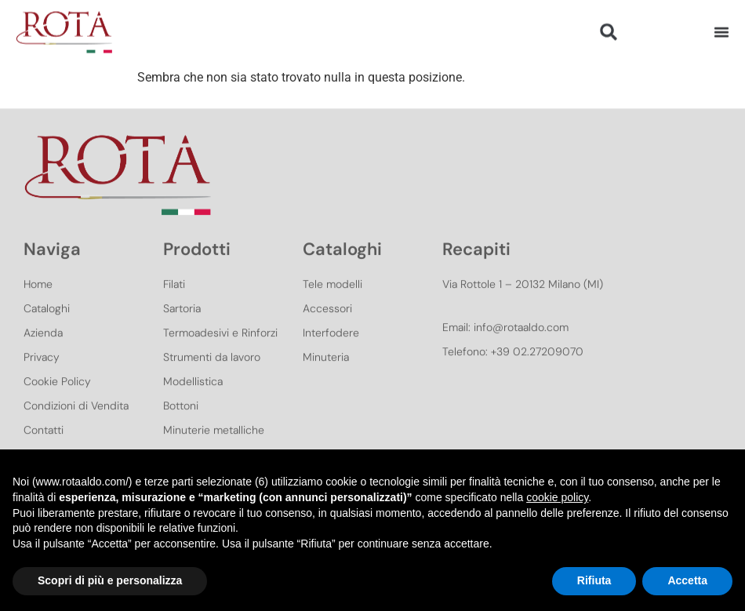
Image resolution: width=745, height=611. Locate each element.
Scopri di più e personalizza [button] (110, 580)
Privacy (42, 377)
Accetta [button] (687, 580)
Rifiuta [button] (594, 580)
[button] (609, 28)
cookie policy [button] (557, 497)
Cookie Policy (57, 402)
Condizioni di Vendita (76, 426)
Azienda (43, 353)
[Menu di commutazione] (721, 28)
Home (38, 304)
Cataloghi (47, 329)
